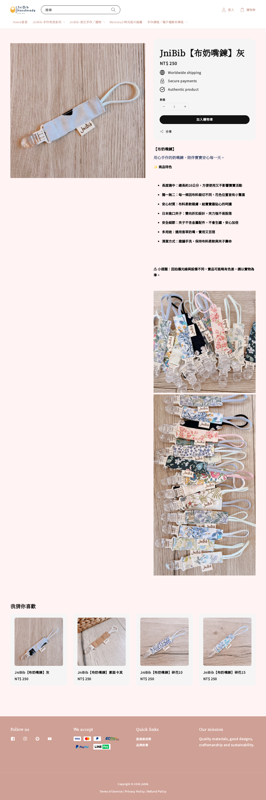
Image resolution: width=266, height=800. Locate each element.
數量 (162, 100)
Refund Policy (156, 791)
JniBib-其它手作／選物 (85, 22)
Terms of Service (111, 791)
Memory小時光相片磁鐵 (126, 22)
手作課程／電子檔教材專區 (165, 22)
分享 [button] (166, 131)
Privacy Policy (135, 791)
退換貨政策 (143, 739)
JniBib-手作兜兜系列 (47, 22)
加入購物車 (204, 119)
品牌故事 (142, 745)
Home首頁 (20, 22)
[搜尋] (113, 10)
